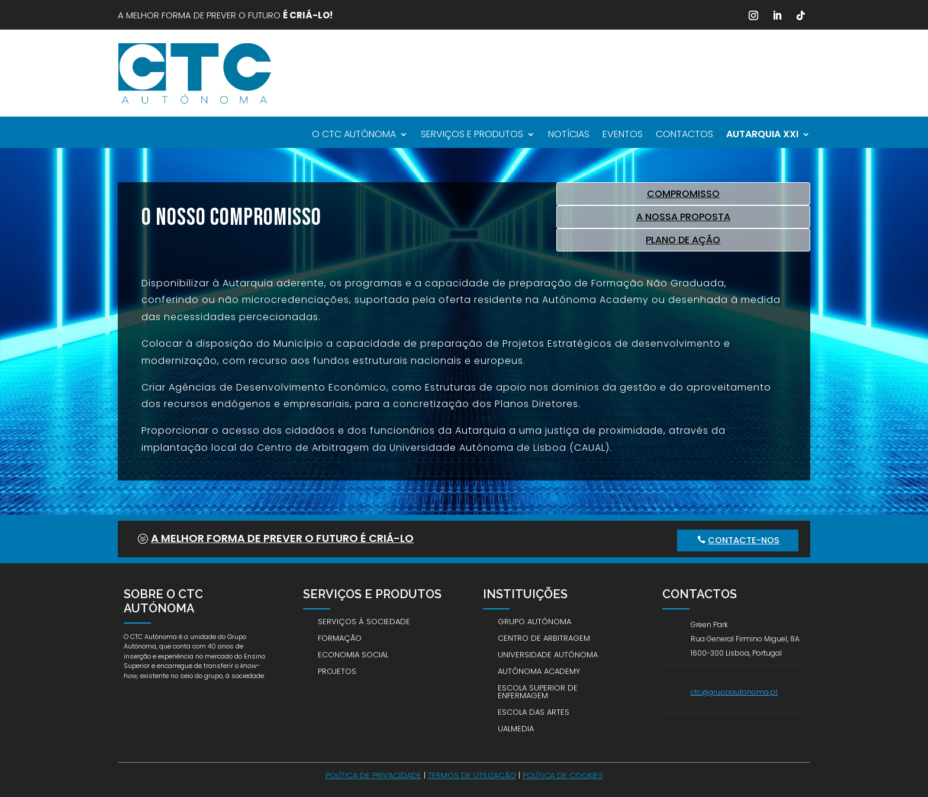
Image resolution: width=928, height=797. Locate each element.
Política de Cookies (563, 774)
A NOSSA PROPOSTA (683, 217)
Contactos (684, 135)
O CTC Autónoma (354, 135)
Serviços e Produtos (472, 135)
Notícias (568, 135)
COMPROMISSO (683, 194)
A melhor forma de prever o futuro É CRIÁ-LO (282, 538)
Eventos (622, 135)
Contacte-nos (744, 540)
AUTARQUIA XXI (762, 135)
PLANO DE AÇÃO (683, 240)
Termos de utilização (472, 774)
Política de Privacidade (373, 774)
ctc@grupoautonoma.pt (734, 691)
